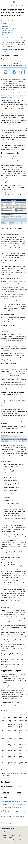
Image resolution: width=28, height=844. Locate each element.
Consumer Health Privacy (7, 839)
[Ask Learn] (22, 5)
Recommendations (6, 42)
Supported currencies (7, 32)
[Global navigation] (1, 2)
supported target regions (17, 95)
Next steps (4, 34)
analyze (10, 49)
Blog (20, 835)
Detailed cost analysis (7, 26)
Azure (7, 5)
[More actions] (25, 5)
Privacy (9, 837)
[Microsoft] (14, 2)
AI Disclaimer (4, 835)
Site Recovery (14, 5)
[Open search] (21, 2)
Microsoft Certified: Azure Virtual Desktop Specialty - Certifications (13, 812)
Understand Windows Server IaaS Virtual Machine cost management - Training (14, 802)
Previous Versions (13, 835)
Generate (3, 49)
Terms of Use (19, 839)
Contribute (3, 837)
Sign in (25, 2)
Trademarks (3, 842)
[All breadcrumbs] (2, 5)
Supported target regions (8, 30)
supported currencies (6, 97)
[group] (14, 741)
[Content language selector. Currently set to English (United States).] (8, 828)
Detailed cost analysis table (8, 28)
